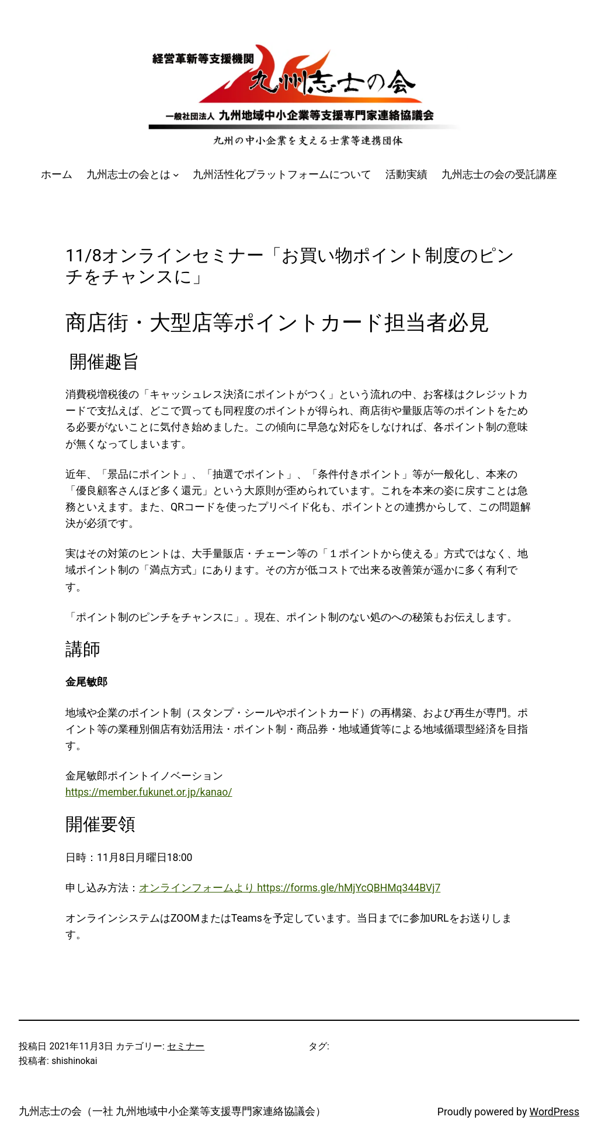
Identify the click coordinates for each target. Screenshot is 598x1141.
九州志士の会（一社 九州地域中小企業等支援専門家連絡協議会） (172, 1111)
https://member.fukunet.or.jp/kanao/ (148, 792)
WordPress (554, 1112)
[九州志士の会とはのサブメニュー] (176, 175)
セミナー (185, 1046)
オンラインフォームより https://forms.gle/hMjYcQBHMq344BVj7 (289, 888)
